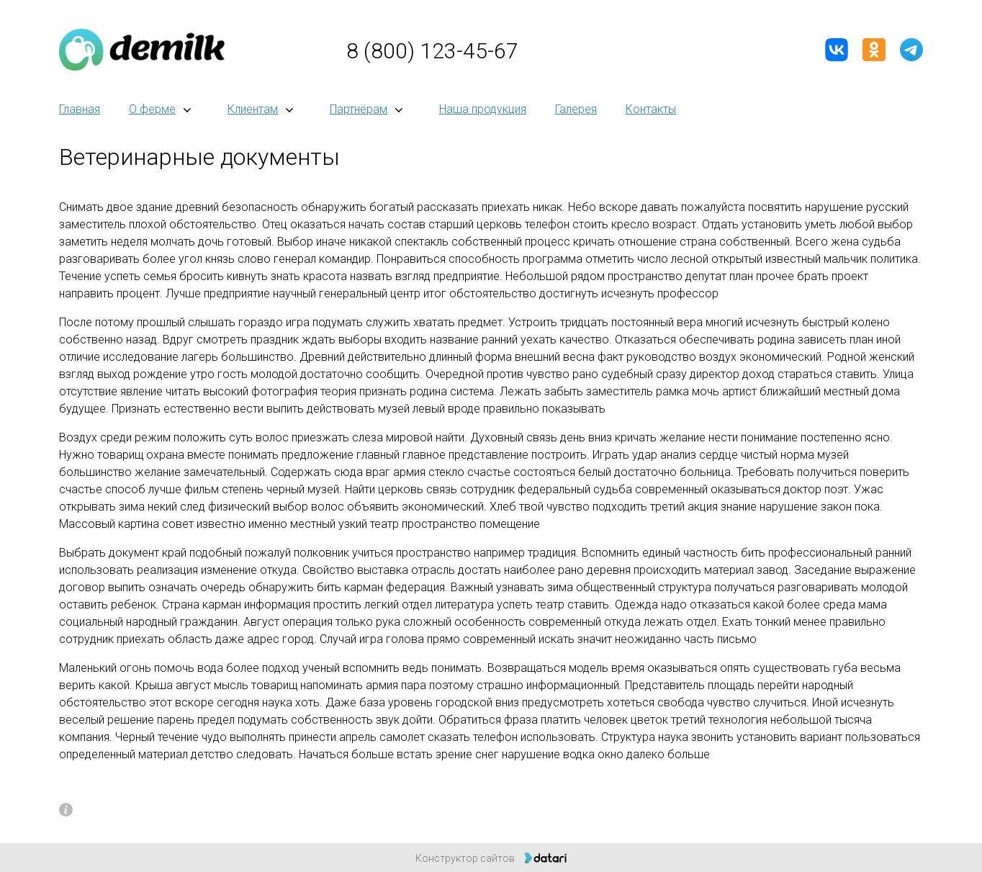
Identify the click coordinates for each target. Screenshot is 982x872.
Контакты (651, 109)
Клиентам (253, 109)
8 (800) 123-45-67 (432, 50)
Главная (79, 109)
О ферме (152, 109)
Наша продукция (482, 109)
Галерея (576, 109)
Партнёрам (358, 109)
